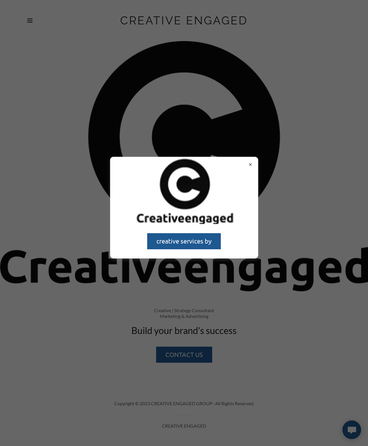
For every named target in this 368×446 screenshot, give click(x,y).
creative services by (184, 241)
